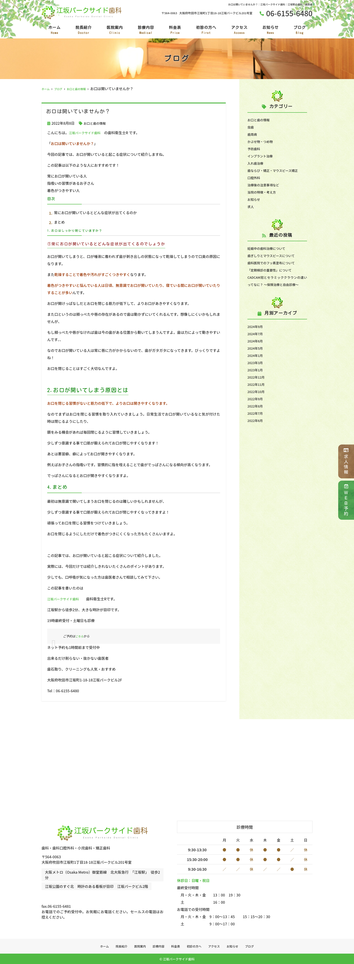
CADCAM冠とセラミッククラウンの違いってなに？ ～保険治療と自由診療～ (277, 284)
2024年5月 (256, 355)
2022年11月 (257, 391)
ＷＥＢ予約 (346, 500)
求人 (251, 206)
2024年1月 (256, 362)
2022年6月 (256, 427)
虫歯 (251, 127)
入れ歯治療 (256, 163)
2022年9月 (256, 406)
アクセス (239, 30)
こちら (79, 636)
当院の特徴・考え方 (263, 192)
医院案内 (115, 30)
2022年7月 (256, 420)
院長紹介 (83, 30)
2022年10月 (257, 398)
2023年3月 (256, 369)
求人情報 (346, 461)
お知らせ (270, 30)
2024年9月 (256, 333)
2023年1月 (256, 377)
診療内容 (146, 30)
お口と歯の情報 (96, 123)
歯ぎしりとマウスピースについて (274, 255)
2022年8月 (256, 413)
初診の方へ (206, 30)
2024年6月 (256, 348)
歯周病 (252, 134)
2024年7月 (256, 341)
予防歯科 (254, 148)
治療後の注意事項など (265, 184)
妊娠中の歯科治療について (269, 248)
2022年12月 (257, 384)
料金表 (175, 30)
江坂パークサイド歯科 (87, 132)
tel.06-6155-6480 (72, 897)
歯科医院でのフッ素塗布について (274, 262)
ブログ (299, 30)
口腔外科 (254, 177)
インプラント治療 (261, 156)
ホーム (54, 30)
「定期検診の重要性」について (272, 270)
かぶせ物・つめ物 (261, 141)
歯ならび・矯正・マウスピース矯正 (276, 170)
